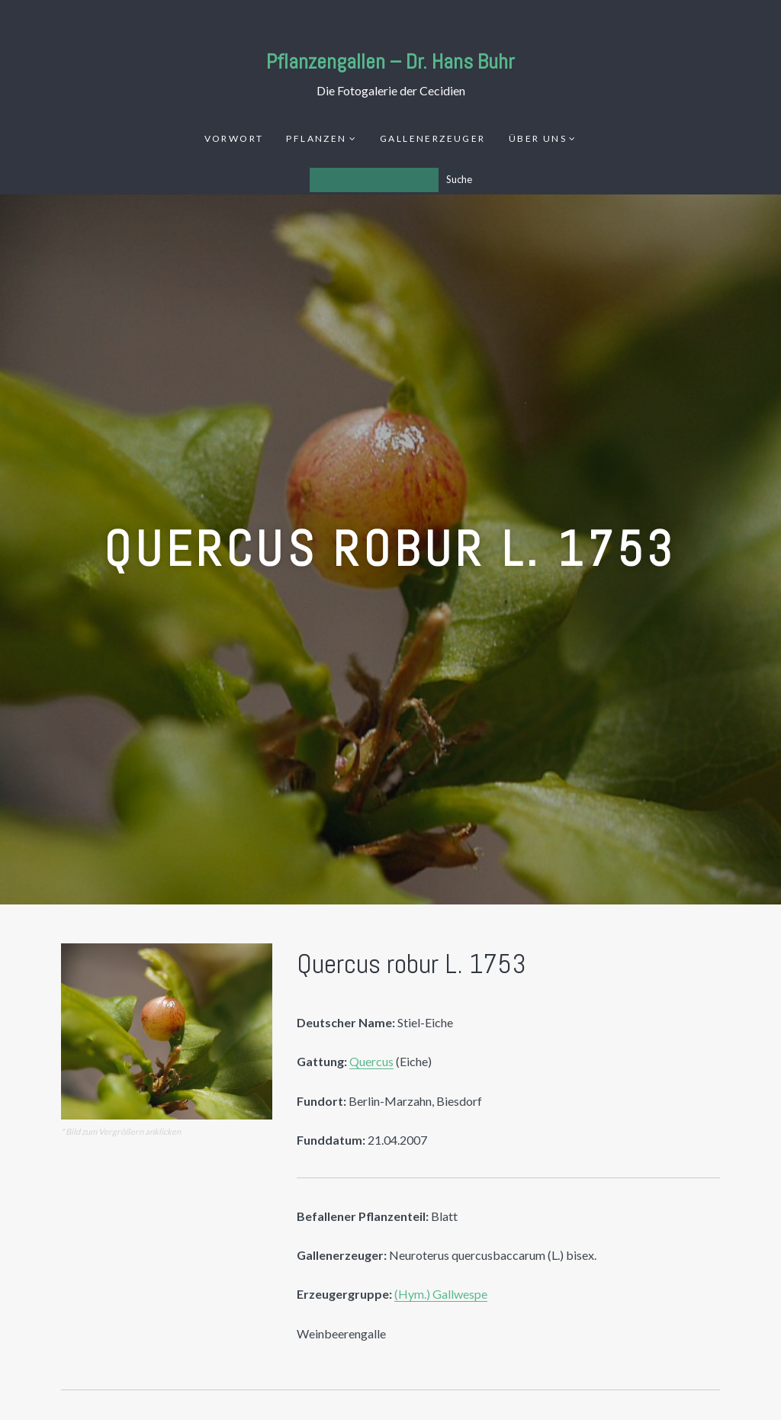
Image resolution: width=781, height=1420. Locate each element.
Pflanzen (316, 138)
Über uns (538, 138)
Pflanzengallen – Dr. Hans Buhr (390, 61)
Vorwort (234, 138)
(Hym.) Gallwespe (440, 1294)
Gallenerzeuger (433, 138)
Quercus (371, 1061)
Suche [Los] (459, 179)
